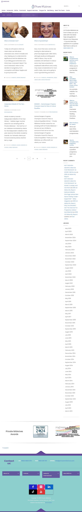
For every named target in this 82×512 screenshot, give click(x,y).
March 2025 (69, 234)
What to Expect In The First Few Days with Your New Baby (74, 104)
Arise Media (48, 502)
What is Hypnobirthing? (41, 41)
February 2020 (70, 286)
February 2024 (70, 250)
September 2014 (70, 362)
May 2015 (68, 341)
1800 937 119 (43, 461)
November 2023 (70, 259)
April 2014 (68, 378)
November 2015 (70, 323)
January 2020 (69, 289)
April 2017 (68, 317)
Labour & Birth (37, 79)
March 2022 (69, 280)
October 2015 (69, 326)
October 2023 (69, 262)
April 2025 (68, 231)
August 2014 (69, 365)
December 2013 (70, 390)
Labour (55, 77)
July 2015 (68, 335)
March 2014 (69, 381)
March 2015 (68, 347)
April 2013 (68, 408)
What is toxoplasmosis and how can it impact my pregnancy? (74, 60)
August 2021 (69, 283)
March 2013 (68, 411)
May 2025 (68, 228)
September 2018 (70, 308)
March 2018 (68, 311)
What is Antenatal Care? (11, 41)
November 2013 (70, 393)
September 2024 (70, 241)
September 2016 (70, 320)
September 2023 (70, 265)
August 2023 (69, 268)
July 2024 (68, 244)
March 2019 (68, 304)
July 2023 (68, 271)
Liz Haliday (20, 44)
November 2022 (70, 277)
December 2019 (70, 292)
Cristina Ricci (51, 44)
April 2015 (68, 344)
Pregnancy (23, 77)
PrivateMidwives (8, 112)
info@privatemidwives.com (64, 461)
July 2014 (68, 368)
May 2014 (68, 375)
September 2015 (70, 329)
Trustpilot (5, 448)
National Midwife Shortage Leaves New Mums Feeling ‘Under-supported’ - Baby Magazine (71, 196)
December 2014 (70, 353)
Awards (18, 145)
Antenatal (14, 77)
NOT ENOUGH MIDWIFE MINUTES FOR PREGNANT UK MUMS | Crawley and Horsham (70, 183)
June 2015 (68, 338)
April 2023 (68, 274)
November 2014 (70, 356)
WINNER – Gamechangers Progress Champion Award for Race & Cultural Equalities (45, 106)
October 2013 (69, 396)
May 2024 (68, 247)
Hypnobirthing (50, 77)
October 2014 (69, 359)
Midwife (18, 77)
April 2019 (68, 301)
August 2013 (69, 402)
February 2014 (69, 384)
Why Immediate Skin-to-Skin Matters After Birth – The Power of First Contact (74, 82)
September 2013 (70, 399)
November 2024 (70, 237)
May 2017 (68, 314)
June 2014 (68, 371)
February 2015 (69, 350)
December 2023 (70, 256)
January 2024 (69, 253)
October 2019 (69, 295)
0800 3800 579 (68, 48)
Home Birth (23, 145)
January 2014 (69, 387)
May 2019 (68, 298)
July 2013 (68, 405)
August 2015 (69, 332)
